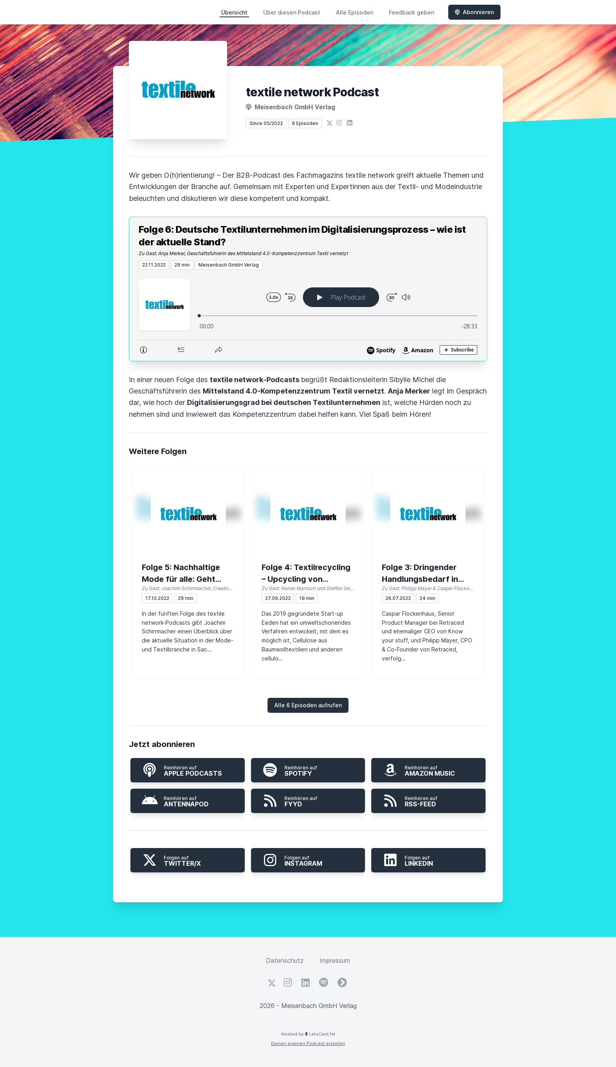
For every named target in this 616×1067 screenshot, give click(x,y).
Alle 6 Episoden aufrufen (308, 705)
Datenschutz (285, 960)
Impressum (334, 960)
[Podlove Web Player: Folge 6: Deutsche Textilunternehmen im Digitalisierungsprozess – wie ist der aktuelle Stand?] (308, 315)
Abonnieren (474, 12)
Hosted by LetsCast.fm (308, 1034)
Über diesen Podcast (291, 12)
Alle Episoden (354, 12)
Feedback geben (411, 12)
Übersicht (234, 12)
